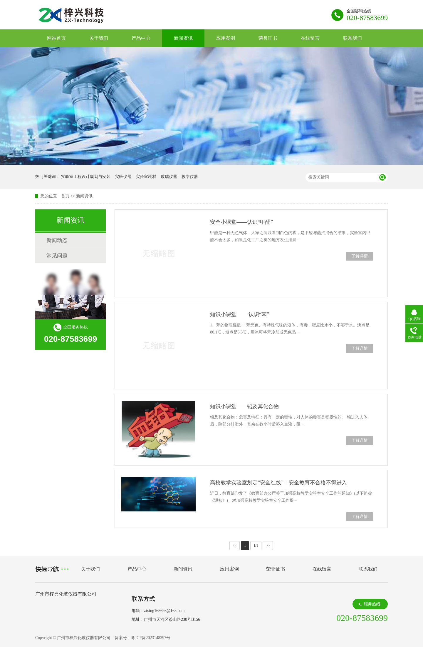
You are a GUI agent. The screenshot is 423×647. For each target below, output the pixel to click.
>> (268, 545)
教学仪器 (190, 176)
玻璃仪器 (169, 176)
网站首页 (56, 38)
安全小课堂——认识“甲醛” (241, 222)
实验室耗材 (146, 176)
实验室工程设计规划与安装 (85, 176)
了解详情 (359, 256)
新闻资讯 (183, 38)
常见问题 (57, 256)
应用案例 (225, 38)
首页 (65, 196)
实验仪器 (123, 176)
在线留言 (310, 38)
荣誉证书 (267, 38)
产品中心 (141, 38)
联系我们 (352, 38)
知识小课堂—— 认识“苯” (239, 314)
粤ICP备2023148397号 (150, 638)
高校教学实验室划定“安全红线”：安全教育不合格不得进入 (278, 483)
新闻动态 (57, 240)
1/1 (256, 545)
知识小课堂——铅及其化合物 (244, 406)
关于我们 (98, 38)
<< (235, 545)
